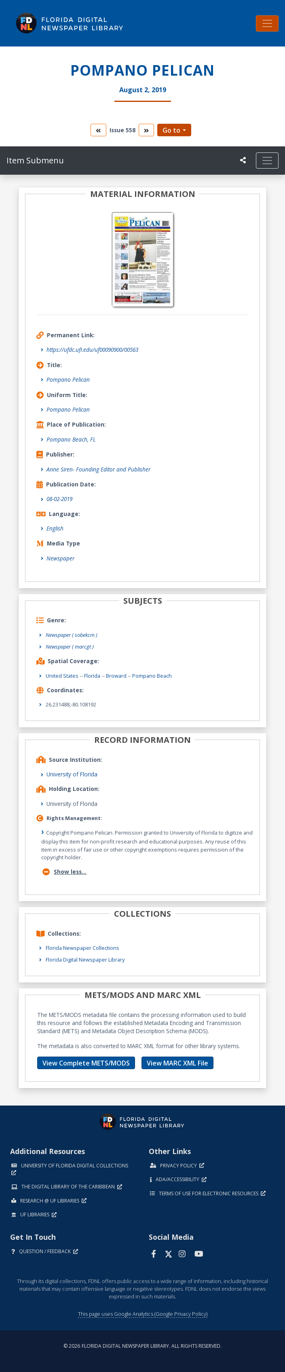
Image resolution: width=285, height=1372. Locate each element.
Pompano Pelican (68, 379)
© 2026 (142, 1345)
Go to (171, 130)
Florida (92, 675)
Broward (116, 675)
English (54, 528)
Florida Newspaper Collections (82, 947)
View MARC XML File (177, 1063)
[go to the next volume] (146, 130)
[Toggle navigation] (267, 23)
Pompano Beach (152, 675)
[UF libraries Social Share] (243, 160)
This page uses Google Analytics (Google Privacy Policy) (142, 1313)
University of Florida (71, 774)
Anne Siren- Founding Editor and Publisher (98, 469)
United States (62, 675)
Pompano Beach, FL (71, 439)
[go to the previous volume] (98, 130)
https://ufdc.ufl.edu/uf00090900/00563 (92, 349)
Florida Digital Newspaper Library (85, 959)
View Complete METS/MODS (86, 1063)
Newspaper (60, 558)
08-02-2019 (59, 499)
